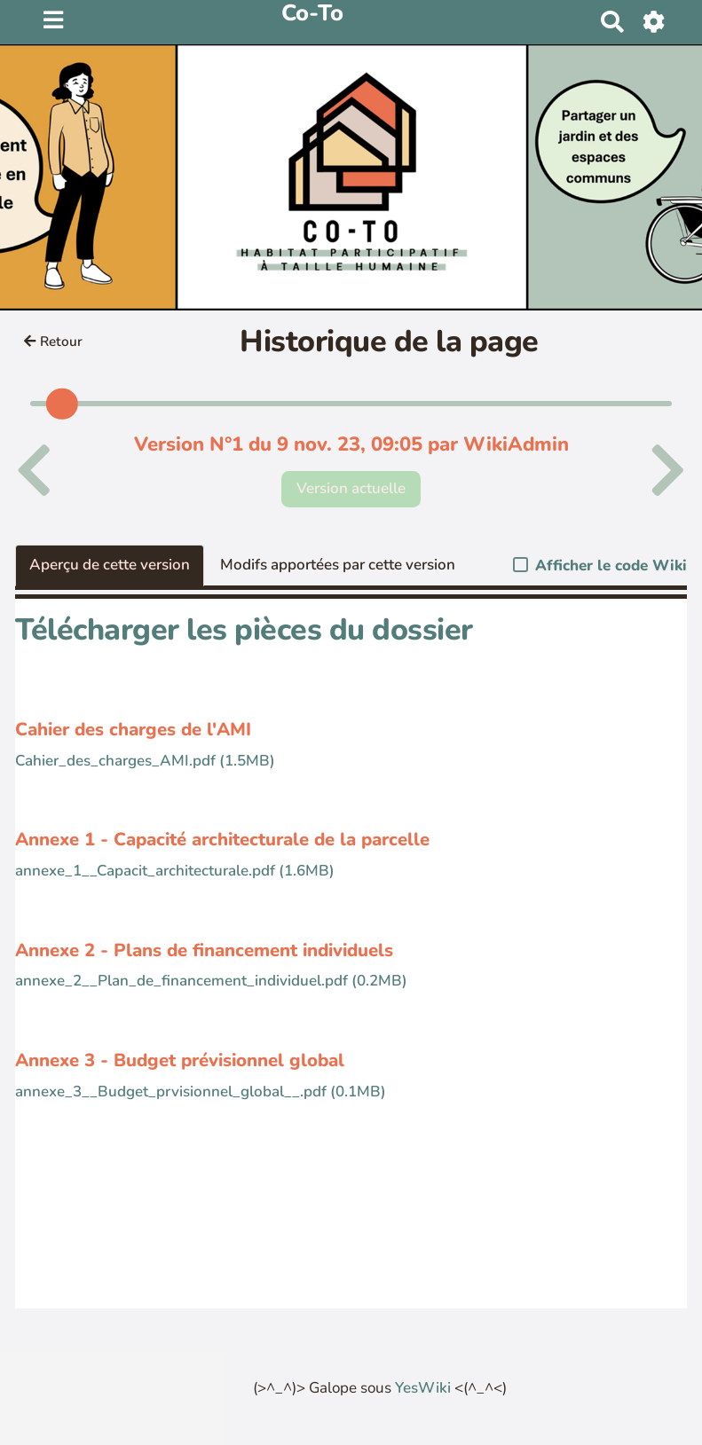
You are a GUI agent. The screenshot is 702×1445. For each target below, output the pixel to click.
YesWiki (423, 1388)
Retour (53, 341)
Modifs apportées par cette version (337, 564)
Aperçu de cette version (109, 564)
